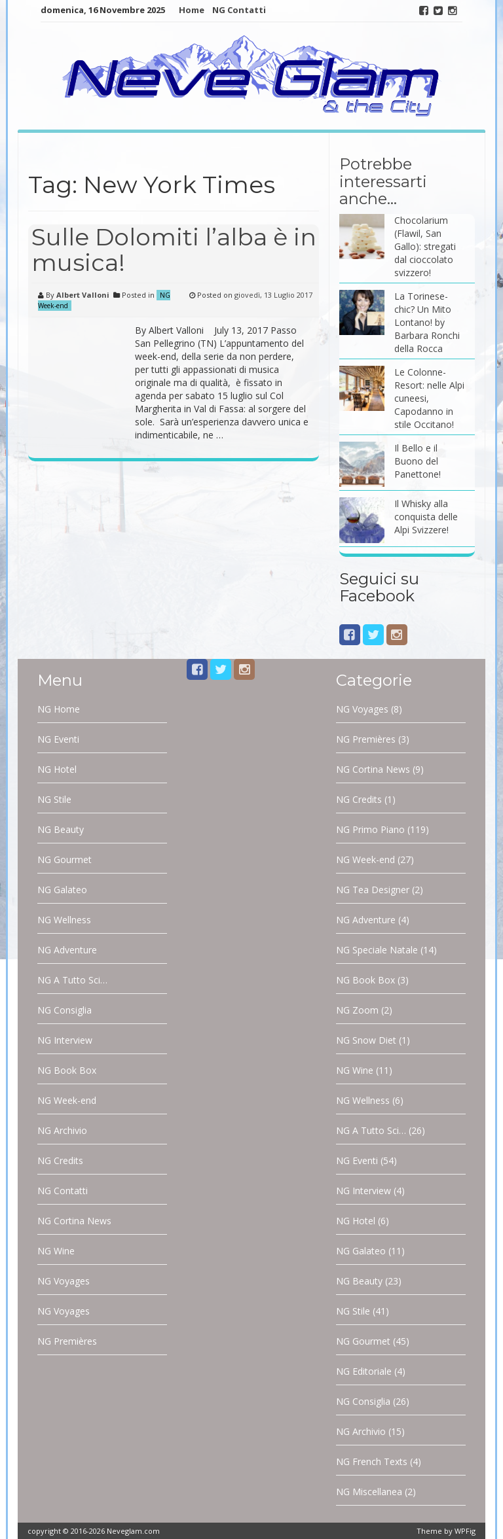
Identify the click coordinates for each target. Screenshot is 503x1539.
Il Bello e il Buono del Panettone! (417, 461)
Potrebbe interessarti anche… (383, 181)
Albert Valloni (82, 295)
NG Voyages (63, 1281)
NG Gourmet (64, 859)
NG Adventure (67, 950)
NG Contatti (239, 10)
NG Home (58, 709)
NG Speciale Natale (377, 950)
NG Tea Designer (372, 889)
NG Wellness (64, 919)
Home (191, 10)
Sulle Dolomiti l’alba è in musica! (173, 249)
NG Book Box (66, 1070)
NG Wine (56, 1251)
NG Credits (60, 1160)
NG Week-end (66, 1100)
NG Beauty (60, 829)
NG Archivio (62, 1130)
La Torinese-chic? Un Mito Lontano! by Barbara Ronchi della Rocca (427, 322)
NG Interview (64, 1040)
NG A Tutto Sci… (72, 980)
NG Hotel (57, 769)
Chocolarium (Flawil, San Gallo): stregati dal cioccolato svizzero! (425, 246)
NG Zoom (357, 1010)
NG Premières (67, 1341)
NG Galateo (62, 889)
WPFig (465, 1531)
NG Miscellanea (369, 1491)
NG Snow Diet (366, 1040)
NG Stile (54, 799)
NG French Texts (371, 1461)
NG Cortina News (74, 1220)
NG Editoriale (364, 1371)
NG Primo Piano (370, 829)
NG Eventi (58, 739)
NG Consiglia (64, 1010)
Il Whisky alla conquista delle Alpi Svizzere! (426, 516)
